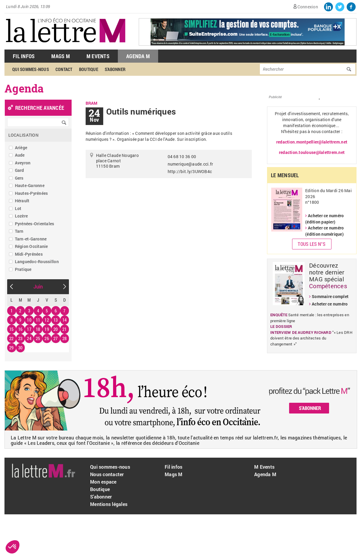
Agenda (24, 88)
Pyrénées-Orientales (34, 223)
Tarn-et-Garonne (31, 239)
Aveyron (23, 163)
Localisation (23, 135)
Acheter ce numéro (330, 304)
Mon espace (103, 482)
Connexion (307, 7)
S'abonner (115, 69)
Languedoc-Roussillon (37, 261)
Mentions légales (108, 504)
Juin (38, 286)
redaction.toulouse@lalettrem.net (312, 152)
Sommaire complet (330, 296)
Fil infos (173, 467)
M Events (98, 56)
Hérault (22, 200)
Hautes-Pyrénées (31, 193)
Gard (19, 170)
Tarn (19, 231)
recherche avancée (39, 107)
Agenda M (138, 56)
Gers (19, 178)
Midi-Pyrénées (29, 254)
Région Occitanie (31, 246)
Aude (20, 155)
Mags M (60, 56)
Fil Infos (24, 56)
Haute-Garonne (29, 185)
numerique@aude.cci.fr (190, 164)
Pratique (23, 269)
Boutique (88, 69)
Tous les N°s (311, 244)
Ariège (21, 147)
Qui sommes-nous (30, 69)
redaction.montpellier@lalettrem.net (311, 142)
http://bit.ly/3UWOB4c (190, 171)
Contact (63, 69)
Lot (18, 208)
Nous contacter (107, 474)
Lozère (21, 216)
